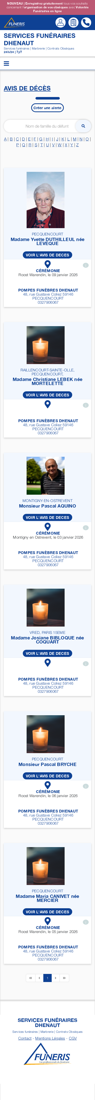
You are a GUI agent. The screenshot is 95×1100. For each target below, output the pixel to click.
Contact (25, 1038)
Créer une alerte (47, 108)
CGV (73, 1038)
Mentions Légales (50, 1038)
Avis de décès (27, 88)
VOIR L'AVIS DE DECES (47, 255)
